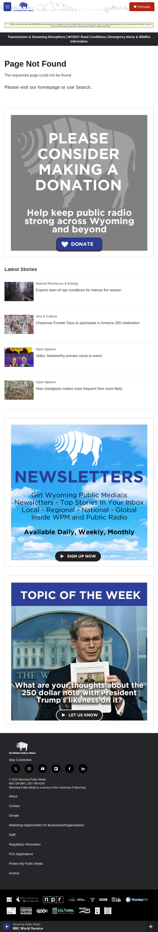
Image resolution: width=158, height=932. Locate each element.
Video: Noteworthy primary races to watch (69, 356)
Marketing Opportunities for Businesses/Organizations (46, 825)
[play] (7, 926)
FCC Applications (21, 854)
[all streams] (152, 926)
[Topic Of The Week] (79, 650)
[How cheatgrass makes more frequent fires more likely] (19, 390)
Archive (14, 873)
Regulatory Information (25, 844)
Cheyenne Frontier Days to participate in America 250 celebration (87, 323)
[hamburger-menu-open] (7, 6)
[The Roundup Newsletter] (79, 492)
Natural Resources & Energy (57, 283)
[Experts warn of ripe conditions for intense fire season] (19, 291)
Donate (144, 7)
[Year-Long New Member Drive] (79, 183)
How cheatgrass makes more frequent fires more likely (79, 389)
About (13, 796)
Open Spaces (46, 349)
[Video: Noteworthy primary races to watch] (19, 357)
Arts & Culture (46, 316)
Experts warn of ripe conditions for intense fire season (78, 290)
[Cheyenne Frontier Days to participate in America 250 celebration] (19, 324)
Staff (12, 835)
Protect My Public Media (26, 863)
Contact (14, 806)
